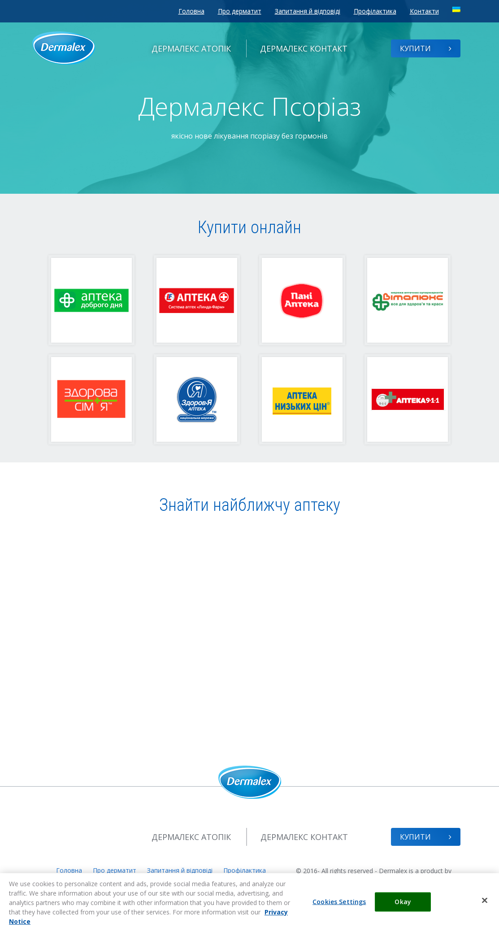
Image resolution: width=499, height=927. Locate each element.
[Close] (485, 906)
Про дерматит (239, 11)
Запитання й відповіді (307, 11)
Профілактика (375, 11)
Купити (425, 48)
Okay (403, 907)
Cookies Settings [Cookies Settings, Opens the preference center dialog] (339, 907)
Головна (191, 11)
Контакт (303, 48)
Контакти (424, 11)
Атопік (191, 48)
